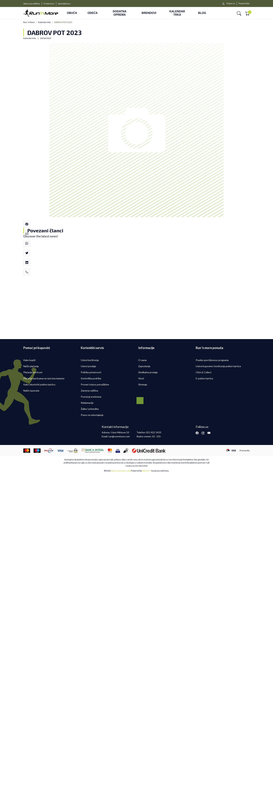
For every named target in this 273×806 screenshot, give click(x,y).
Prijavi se (231, 3)
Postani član (244, 3)
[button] (239, 13)
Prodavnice (49, 3)
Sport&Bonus (64, 3)
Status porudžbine (31, 3)
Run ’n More (29, 22)
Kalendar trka (44, 22)
